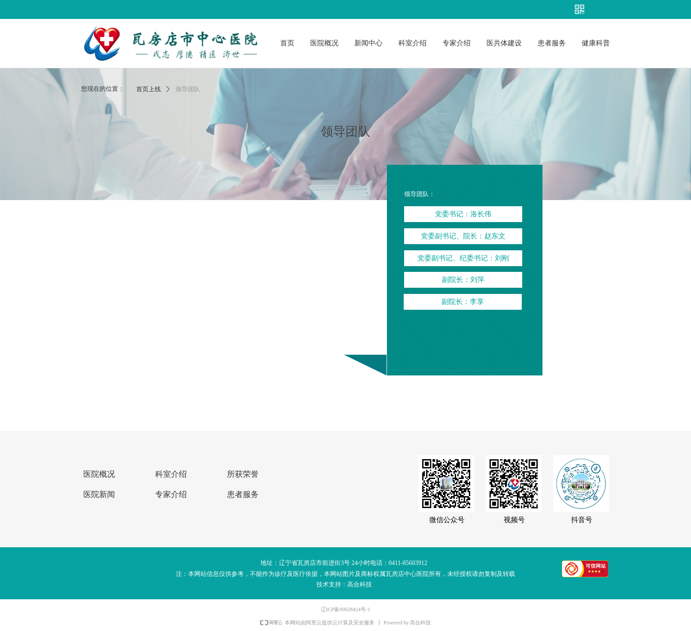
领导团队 (187, 89)
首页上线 (148, 89)
